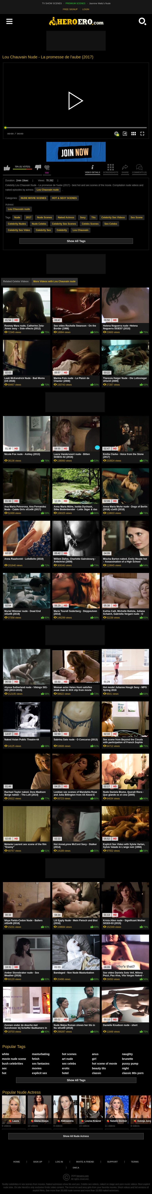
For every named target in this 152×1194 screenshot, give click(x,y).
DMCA (76, 1167)
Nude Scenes (44, 217)
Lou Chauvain (80, 230)
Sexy (83, 217)
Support (112, 1162)
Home (16, 1162)
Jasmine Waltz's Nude (100, 3)
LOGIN (85, 9)
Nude (17, 217)
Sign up (37, 1162)
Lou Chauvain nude (48, 189)
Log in (59, 1162)
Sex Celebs (110, 223)
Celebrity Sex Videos (113, 217)
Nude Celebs (39, 223)
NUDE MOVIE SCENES (33, 198)
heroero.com (82, 1176)
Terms (135, 1162)
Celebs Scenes (90, 223)
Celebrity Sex (43, 230)
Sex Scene (136, 217)
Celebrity (62, 230)
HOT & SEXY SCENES (64, 198)
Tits (93, 217)
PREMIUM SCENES (75, 3)
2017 (28, 217)
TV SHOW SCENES (52, 3)
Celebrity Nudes (17, 223)
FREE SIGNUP (70, 9)
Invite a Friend (85, 1162)
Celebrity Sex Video (19, 230)
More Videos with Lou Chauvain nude (54, 281)
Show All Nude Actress (76, 1136)
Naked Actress (66, 217)
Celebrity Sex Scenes (64, 223)
